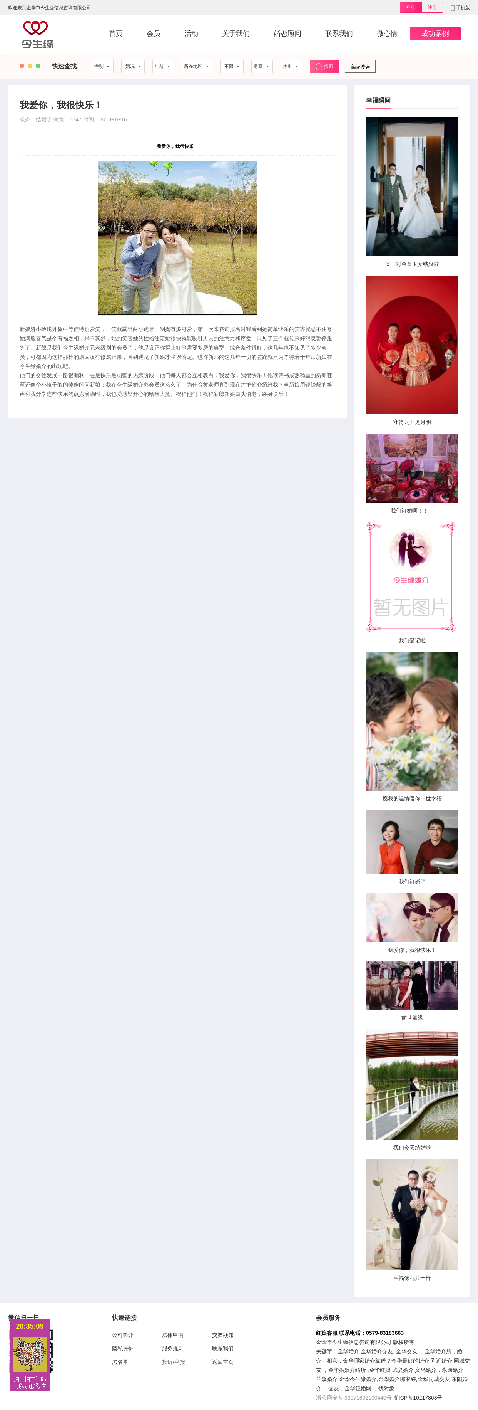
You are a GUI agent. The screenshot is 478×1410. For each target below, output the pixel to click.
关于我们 (236, 33)
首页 (116, 33)
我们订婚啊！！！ (412, 511)
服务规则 (173, 1348)
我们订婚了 (412, 882)
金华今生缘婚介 (358, 1379)
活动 (191, 33)
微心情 (387, 33)
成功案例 (435, 33)
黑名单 (120, 1362)
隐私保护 (123, 1348)
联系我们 (339, 33)
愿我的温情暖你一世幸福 (412, 798)
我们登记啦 (412, 640)
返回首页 (223, 1362)
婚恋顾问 (287, 33)
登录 (410, 7)
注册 (432, 7)
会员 (153, 33)
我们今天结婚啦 (412, 1147)
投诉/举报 (173, 1362)
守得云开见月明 (412, 422)
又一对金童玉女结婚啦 (412, 264)
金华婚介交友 (377, 1351)
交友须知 (223, 1335)
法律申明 (173, 1335)
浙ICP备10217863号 (418, 1398)
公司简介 (123, 1335)
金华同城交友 (434, 1379)
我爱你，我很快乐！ (412, 950)
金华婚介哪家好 (397, 1379)
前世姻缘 (412, 1018)
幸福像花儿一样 (412, 1278)
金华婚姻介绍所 (347, 1370)
